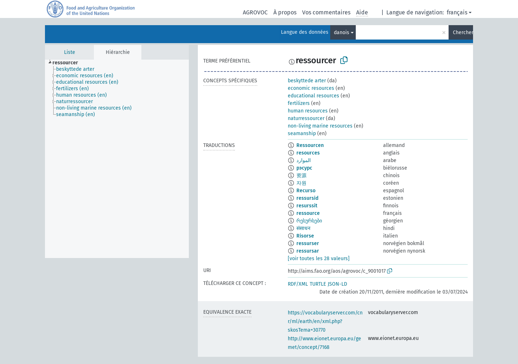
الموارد (303, 160)
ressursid (307, 198)
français (457, 12)
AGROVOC (255, 12)
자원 (301, 183)
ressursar (307, 251)
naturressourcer (306, 118)
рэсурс (304, 168)
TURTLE (318, 284)
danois (341, 32)
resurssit (306, 206)
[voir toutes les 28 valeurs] (319, 258)
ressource (308, 213)
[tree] (117, 159)
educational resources (313, 96)
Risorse (305, 236)
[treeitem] (68, 63)
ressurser (307, 243)
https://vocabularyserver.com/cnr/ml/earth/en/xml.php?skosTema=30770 (325, 321)
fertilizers (299, 103)
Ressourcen (310, 145)
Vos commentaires (326, 12)
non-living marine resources (320, 126)
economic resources (311, 88)
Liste (69, 52)
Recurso (305, 191)
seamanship (302, 133)
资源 (301, 175)
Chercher (463, 32)
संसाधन (303, 228)
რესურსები (309, 221)
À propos (284, 12)
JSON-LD (337, 284)
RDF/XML (298, 284)
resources (308, 153)
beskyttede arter (307, 81)
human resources (308, 111)
